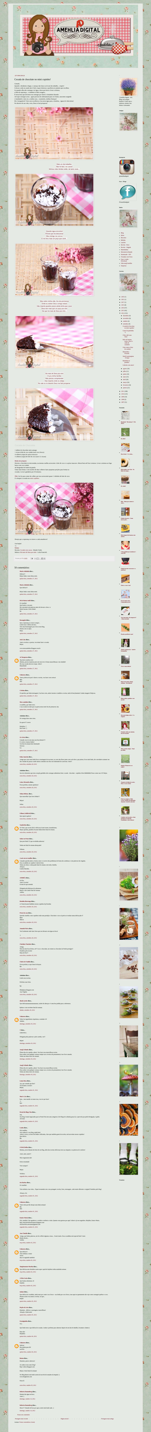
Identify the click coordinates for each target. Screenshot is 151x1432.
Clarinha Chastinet (25, 944)
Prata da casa (24, 913)
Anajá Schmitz (24, 1049)
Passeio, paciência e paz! (127, 634)
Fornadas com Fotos (126, 257)
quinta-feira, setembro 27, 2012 (29, 578)
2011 (123, 391)
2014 (123, 308)
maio (124, 377)
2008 (123, 399)
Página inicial (65, 1419)
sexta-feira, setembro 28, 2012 (28, 764)
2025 (123, 297)
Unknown (23, 675)
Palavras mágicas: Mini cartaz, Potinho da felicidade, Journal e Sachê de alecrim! (128, 800)
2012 (123, 313)
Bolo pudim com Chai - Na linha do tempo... (127, 470)
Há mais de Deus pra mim (28, 552)
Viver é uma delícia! (126, 666)
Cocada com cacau (26, 550)
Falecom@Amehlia (126, 263)
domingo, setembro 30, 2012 (28, 1024)
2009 (123, 397)
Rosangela (23, 620)
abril (124, 379)
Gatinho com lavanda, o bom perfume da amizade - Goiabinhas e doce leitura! (128, 819)
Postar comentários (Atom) (27, 1422)
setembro (126, 324)
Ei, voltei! (123, 486)
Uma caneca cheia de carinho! (128, 348)
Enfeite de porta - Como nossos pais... (127, 519)
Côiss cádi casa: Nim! (127, 336)
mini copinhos (34, 478)
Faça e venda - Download (125, 260)
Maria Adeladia (24, 571)
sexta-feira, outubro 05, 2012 (28, 1385)
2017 (123, 302)
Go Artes (22, 737)
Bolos (122, 235)
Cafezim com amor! (128, 365)
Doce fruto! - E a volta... (127, 454)
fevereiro (125, 385)
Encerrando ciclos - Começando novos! (126, 601)
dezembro (126, 315)
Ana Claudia (23, 1233)
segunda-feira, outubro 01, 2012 (29, 1090)
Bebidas (123, 240)
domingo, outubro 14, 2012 (27, 1399)
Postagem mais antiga (107, 1419)
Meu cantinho (24, 702)
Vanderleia (23, 825)
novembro (126, 318)
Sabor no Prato (24, 839)
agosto (125, 368)
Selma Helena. (24, 794)
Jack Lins (23, 639)
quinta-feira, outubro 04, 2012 (28, 1336)
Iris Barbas (23, 1182)
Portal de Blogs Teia (26, 1112)
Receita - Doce (125, 245)
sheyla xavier (24, 1001)
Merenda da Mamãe (126, 252)
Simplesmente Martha (26, 1266)
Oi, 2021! (123, 438)
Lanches (123, 242)
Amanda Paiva (24, 928)
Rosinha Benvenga (25, 901)
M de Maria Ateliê (25, 600)
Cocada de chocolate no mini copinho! (128, 327)
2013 (123, 310)
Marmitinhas (124, 250)
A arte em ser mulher (26, 858)
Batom (22, 1358)
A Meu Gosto (24, 1278)
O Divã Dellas (24, 1147)
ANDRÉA (23, 878)
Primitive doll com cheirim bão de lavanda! (127, 732)
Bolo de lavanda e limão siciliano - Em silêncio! (127, 682)
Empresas (123, 266)
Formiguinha (24, 1321)
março (125, 382)
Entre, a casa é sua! (126, 585)
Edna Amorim (24, 757)
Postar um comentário (23, 1415)
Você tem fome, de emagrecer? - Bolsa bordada (128, 618)
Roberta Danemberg (26, 1391)
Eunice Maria (24, 1218)
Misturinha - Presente (126, 352)
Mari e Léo (23, 1096)
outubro (125, 321)
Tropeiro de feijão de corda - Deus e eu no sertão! (128, 783)
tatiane (22, 1292)
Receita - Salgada (126, 247)
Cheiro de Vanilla (25, 962)
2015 (123, 305)
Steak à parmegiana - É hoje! (128, 357)
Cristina (22, 690)
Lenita (22, 1128)
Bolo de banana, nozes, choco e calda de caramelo (128, 342)
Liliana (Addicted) (25, 813)
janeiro (125, 388)
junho (125, 374)
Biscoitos (123, 238)
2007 (123, 402)
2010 (123, 394)
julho (124, 371)
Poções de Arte (24, 1307)
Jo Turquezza (24, 657)
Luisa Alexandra (25, 782)
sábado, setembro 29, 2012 (27, 1010)
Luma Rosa (23, 1081)
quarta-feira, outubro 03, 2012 (28, 1301)
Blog (122, 233)
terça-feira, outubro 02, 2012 (28, 1242)
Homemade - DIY (126, 254)
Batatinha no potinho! (126, 361)
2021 (123, 299)
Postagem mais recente (21, 1419)
